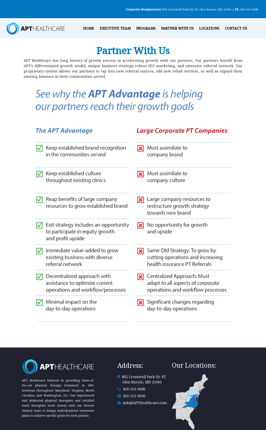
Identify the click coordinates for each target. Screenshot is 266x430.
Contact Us (236, 28)
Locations (209, 28)
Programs (146, 28)
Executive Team (115, 28)
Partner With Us (177, 28)
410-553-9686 (249, 9)
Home (88, 28)
